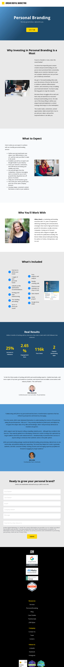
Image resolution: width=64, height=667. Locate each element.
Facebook (32, 652)
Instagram (32, 655)
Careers (32, 639)
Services (32, 604)
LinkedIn (32, 648)
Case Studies (32, 615)
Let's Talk (32, 30)
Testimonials (32, 619)
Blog (32, 612)
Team (32, 635)
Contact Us (32, 632)
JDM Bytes (32, 622)
